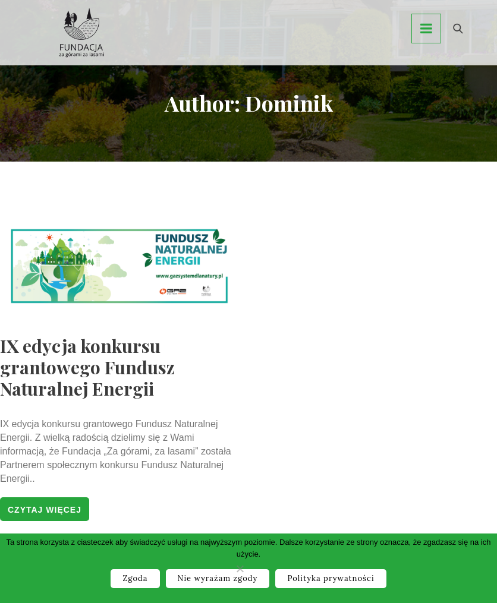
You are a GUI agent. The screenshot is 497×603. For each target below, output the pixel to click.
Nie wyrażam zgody (218, 578)
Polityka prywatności (330, 578)
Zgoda (134, 578)
